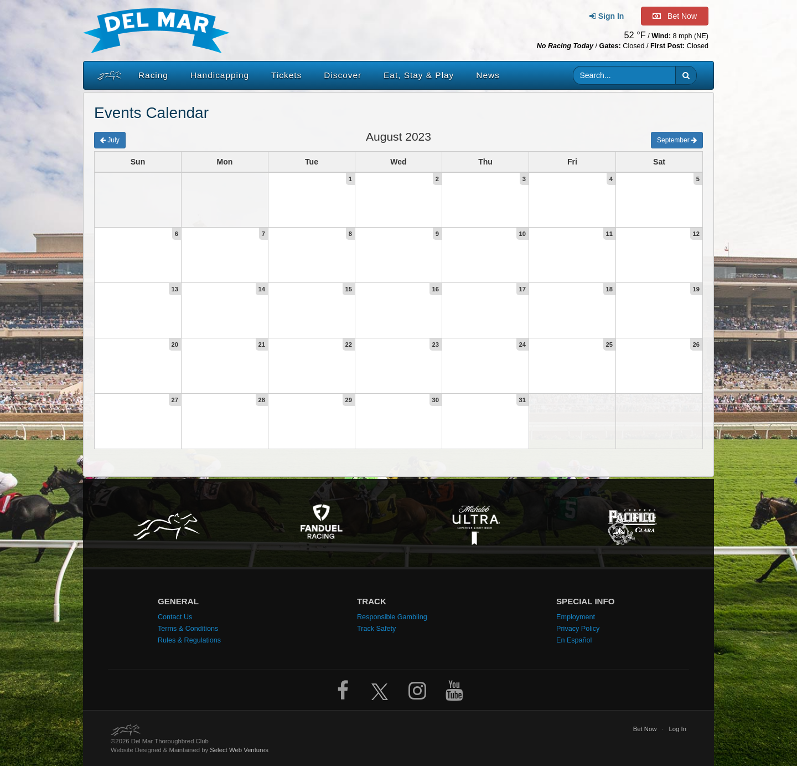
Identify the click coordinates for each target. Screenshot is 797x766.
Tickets (286, 75)
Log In (677, 729)
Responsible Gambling (392, 617)
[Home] (107, 75)
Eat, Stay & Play (419, 75)
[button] (686, 75)
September (677, 140)
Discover (342, 75)
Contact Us (175, 617)
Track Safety (376, 629)
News (487, 75)
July (110, 140)
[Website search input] (624, 75)
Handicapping (219, 75)
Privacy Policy (577, 629)
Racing (153, 75)
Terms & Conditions (188, 629)
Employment (575, 617)
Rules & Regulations (189, 640)
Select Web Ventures (239, 750)
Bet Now (645, 729)
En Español (574, 640)
